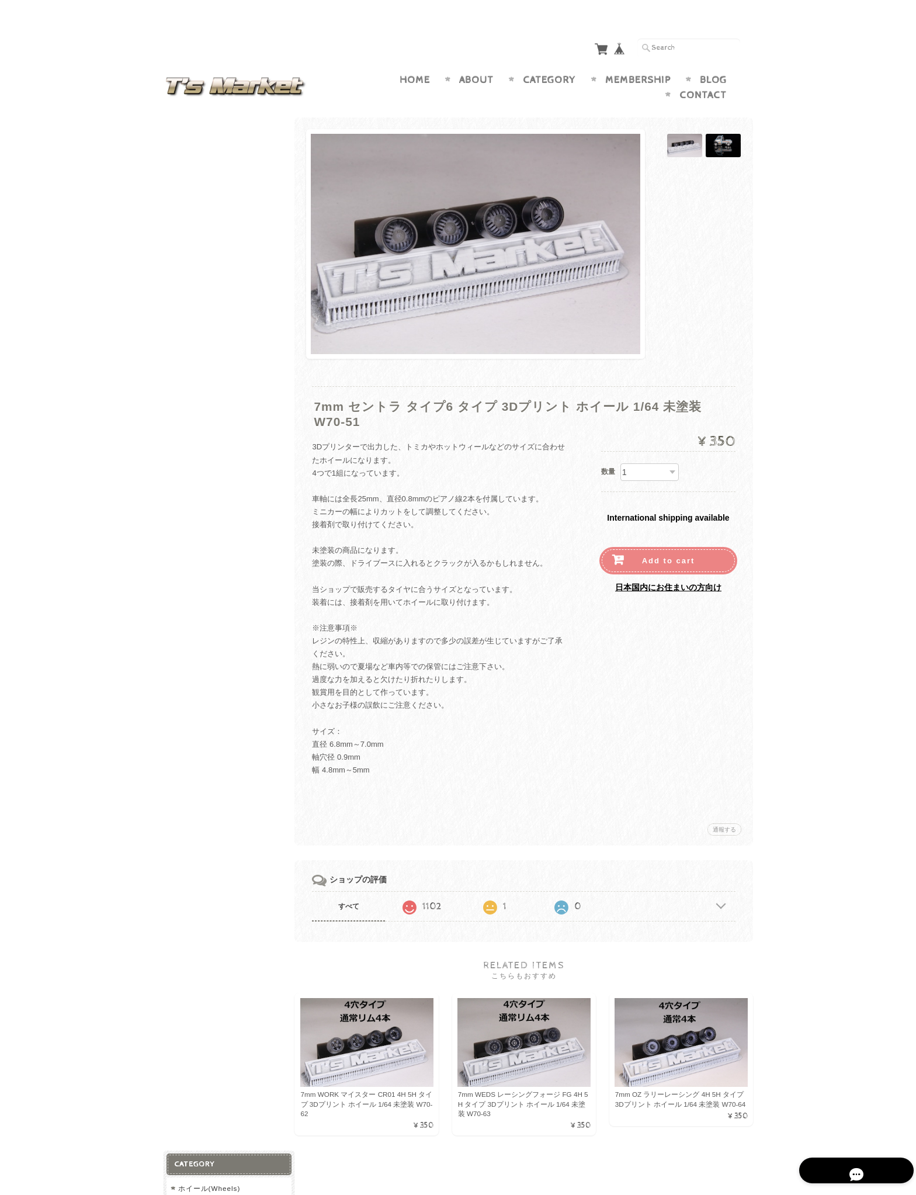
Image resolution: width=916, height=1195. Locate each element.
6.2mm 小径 (200, 153)
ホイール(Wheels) (209, 132)
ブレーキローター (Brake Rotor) (229, 467)
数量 (608, 449)
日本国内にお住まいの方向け (668, 564)
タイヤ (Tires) (202, 287)
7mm (188, 172)
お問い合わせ (202, 598)
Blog (713, 57)
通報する (724, 806)
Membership (638, 57)
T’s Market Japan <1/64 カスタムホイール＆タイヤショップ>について (228, 564)
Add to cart (668, 538)
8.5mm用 (195, 327)
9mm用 (192, 345)
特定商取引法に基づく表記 (223, 644)
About (476, 57)
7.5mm (192, 191)
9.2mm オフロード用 (216, 247)
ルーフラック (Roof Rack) (225, 425)
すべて (351, 883)
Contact (703, 72)
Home (415, 57)
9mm (188, 229)
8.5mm (192, 210)
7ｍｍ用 (193, 308)
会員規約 (740, 1167)
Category (549, 57)
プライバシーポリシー (216, 621)
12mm (190, 266)
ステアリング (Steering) (222, 444)
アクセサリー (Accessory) (223, 404)
